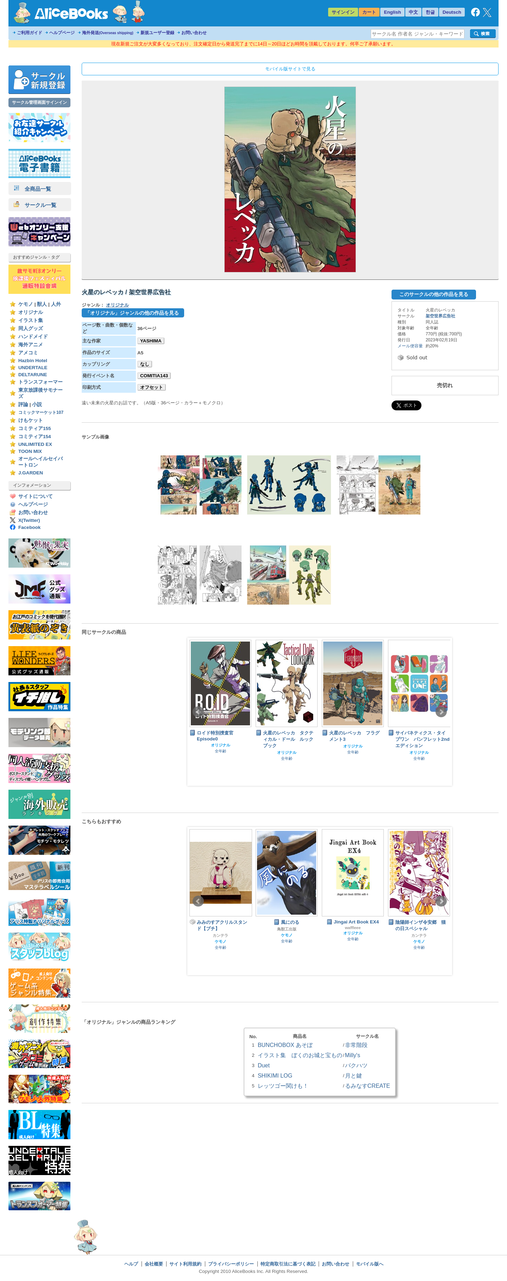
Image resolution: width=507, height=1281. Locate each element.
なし (144, 364)
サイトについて (35, 496)
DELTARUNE (32, 374)
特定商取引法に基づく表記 (288, 1264)
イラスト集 (30, 320)
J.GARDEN (30, 472)
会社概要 (154, 1264)
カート (369, 12)
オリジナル (30, 312)
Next (441, 712)
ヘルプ (131, 1264)
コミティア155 (34, 428)
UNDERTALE (33, 367)
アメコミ (28, 352)
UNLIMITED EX (35, 444)
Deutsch (452, 12)
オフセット (151, 387)
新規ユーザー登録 (157, 32)
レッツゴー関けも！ (283, 1086)
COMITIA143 (154, 375)
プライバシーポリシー (231, 1264)
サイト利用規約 (185, 1264)
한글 (430, 12)
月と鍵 (353, 1075)
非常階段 (356, 1045)
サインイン (343, 12)
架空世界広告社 (440, 316)
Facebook (29, 527)
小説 (37, 404)
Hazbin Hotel (32, 360)
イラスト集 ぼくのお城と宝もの (300, 1055)
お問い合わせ (194, 32)
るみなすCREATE (367, 1086)
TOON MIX (30, 451)
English (392, 12)
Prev (198, 712)
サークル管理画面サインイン (39, 102)
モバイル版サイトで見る (290, 68)
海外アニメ (30, 344)
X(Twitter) (29, 520)
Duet (264, 1065)
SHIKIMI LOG (275, 1075)
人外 (56, 304)
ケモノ (25, 304)
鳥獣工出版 (286, 929)
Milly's (352, 1055)
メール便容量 (410, 345)
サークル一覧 (35, 205)
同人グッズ (30, 328)
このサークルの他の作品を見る (433, 294)
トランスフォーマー (40, 382)
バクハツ (356, 1065)
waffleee (353, 928)
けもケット (30, 420)
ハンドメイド (33, 336)
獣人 (42, 304)
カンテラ (220, 935)
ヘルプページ (62, 32)
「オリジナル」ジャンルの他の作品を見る (132, 313)
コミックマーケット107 (40, 412)
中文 (413, 12)
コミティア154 (34, 436)
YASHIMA (151, 340)
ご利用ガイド (29, 32)
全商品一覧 (32, 189)
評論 (23, 404)
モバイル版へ (369, 1264)
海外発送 (107, 32)
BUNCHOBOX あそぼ (285, 1045)
